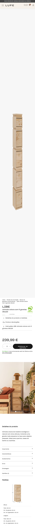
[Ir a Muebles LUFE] (9, 5)
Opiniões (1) (17, 473)
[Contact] (27, 5)
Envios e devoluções (10, 322)
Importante (17, 449)
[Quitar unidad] (3, 346)
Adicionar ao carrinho (23, 347)
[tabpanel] (17, 388)
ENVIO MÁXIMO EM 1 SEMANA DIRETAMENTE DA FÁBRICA (17, 1)
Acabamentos (17, 458)
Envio (17, 463)
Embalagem (17, 468)
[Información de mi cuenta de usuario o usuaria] (33, 5)
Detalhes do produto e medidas (14, 318)
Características (17, 453)
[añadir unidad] (10, 346)
